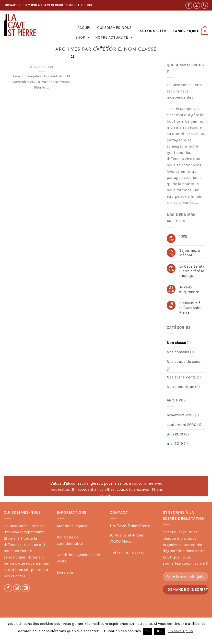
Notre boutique (180, 386)
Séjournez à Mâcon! (189, 252)
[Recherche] (72, 56)
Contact (104, 47)
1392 (183, 236)
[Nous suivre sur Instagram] (196, 5)
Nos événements (181, 377)
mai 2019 (175, 443)
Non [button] (159, 631)
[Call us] (204, 5)
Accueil (84, 27)
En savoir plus (180, 631)
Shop (82, 37)
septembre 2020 (181, 424)
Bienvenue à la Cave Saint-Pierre (191, 308)
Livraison (65, 572)
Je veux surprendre (189, 289)
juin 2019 (175, 434)
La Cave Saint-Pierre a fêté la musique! (191, 271)
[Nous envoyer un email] (26, 588)
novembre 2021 (180, 415)
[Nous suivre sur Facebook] (188, 5)
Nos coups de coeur (184, 361)
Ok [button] (147, 631)
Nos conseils (178, 352)
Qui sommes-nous (114, 27)
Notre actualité (114, 37)
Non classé (176, 342)
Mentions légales (72, 526)
